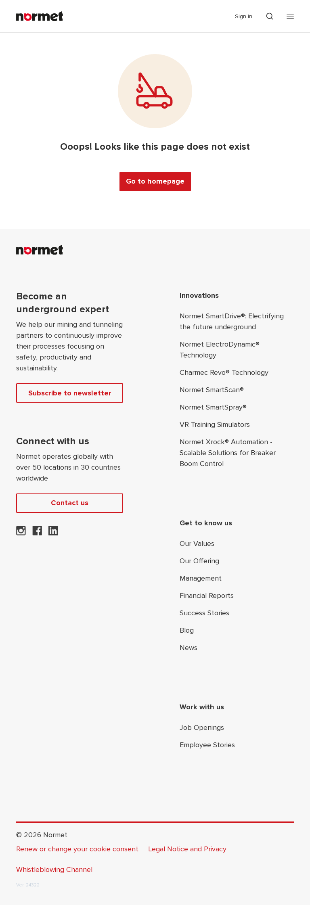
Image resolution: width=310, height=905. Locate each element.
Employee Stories (207, 744)
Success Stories (204, 612)
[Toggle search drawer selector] (269, 16)
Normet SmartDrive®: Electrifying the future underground (232, 321)
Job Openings (202, 727)
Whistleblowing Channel (54, 869)
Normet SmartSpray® (213, 407)
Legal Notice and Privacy (187, 848)
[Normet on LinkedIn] (53, 533)
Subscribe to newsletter (69, 393)
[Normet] (39, 16)
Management (201, 578)
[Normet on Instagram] (21, 533)
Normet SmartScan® (212, 389)
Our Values (197, 543)
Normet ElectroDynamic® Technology (220, 349)
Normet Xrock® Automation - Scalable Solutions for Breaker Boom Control (228, 452)
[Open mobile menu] (290, 16)
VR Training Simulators (215, 424)
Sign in (243, 16)
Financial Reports (207, 595)
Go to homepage (155, 181)
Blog (187, 630)
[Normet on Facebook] (37, 533)
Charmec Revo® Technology (224, 372)
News (188, 647)
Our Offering (199, 560)
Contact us (69, 502)
